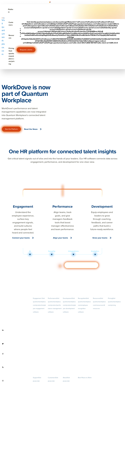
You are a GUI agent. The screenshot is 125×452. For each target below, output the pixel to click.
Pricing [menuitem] (114, 301)
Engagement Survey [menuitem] (39, 316)
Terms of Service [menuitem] (38, 392)
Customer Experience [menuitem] (54, 392)
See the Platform (11, 129)
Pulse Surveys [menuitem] (37, 323)
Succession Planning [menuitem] (69, 337)
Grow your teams (99, 237)
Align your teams (60, 237)
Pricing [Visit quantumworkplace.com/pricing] (12, 56)
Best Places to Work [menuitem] (84, 378)
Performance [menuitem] (54, 305)
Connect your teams (21, 237)
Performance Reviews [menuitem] (54, 354)
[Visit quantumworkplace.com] (3, 37)
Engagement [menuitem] (39, 305)
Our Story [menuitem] (69, 409)
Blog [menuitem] (99, 315)
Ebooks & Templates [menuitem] (99, 323)
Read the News (31, 129)
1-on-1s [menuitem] (54, 364)
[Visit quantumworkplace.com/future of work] (16, 372)
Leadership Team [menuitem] (68, 417)
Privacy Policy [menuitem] (37, 385)
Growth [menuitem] (69, 322)
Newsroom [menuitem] (69, 423)
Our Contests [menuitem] (82, 381)
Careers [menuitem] (69, 388)
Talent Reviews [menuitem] (67, 333)
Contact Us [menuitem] (69, 438)
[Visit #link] (102, 2)
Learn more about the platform (42, 266)
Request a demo (26, 49)
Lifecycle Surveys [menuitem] (38, 319)
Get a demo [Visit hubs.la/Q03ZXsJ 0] (81, 265)
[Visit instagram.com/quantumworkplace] (16, 386)
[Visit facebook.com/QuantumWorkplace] (16, 359)
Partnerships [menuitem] (66, 431)
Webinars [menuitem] (99, 330)
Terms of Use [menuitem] (37, 388)
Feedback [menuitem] (54, 343)
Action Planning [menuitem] (37, 327)
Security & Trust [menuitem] (37, 396)
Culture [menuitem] (69, 398)
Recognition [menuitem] (84, 305)
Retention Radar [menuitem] (38, 331)
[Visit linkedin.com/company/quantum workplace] (16, 335)
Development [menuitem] (69, 305)
